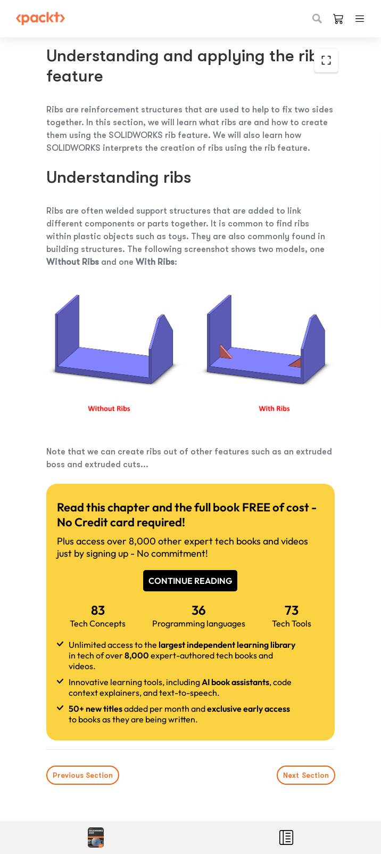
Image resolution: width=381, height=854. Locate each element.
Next (305, 775)
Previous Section (83, 775)
